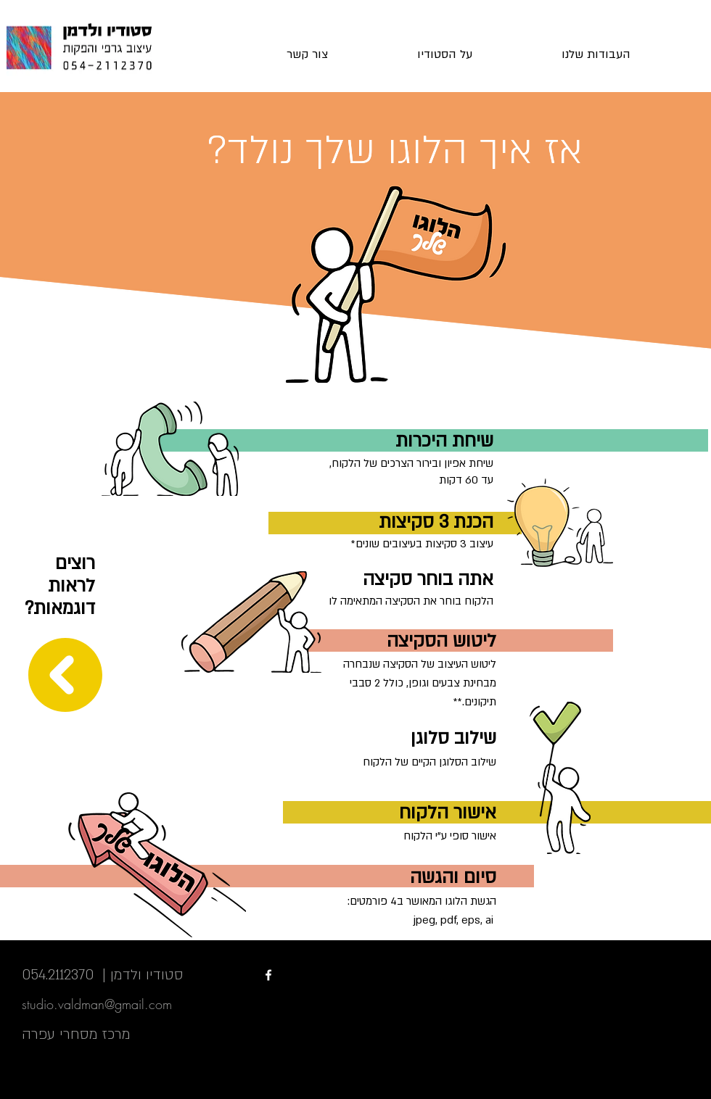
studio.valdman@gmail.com (97, 1004)
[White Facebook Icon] (268, 975)
